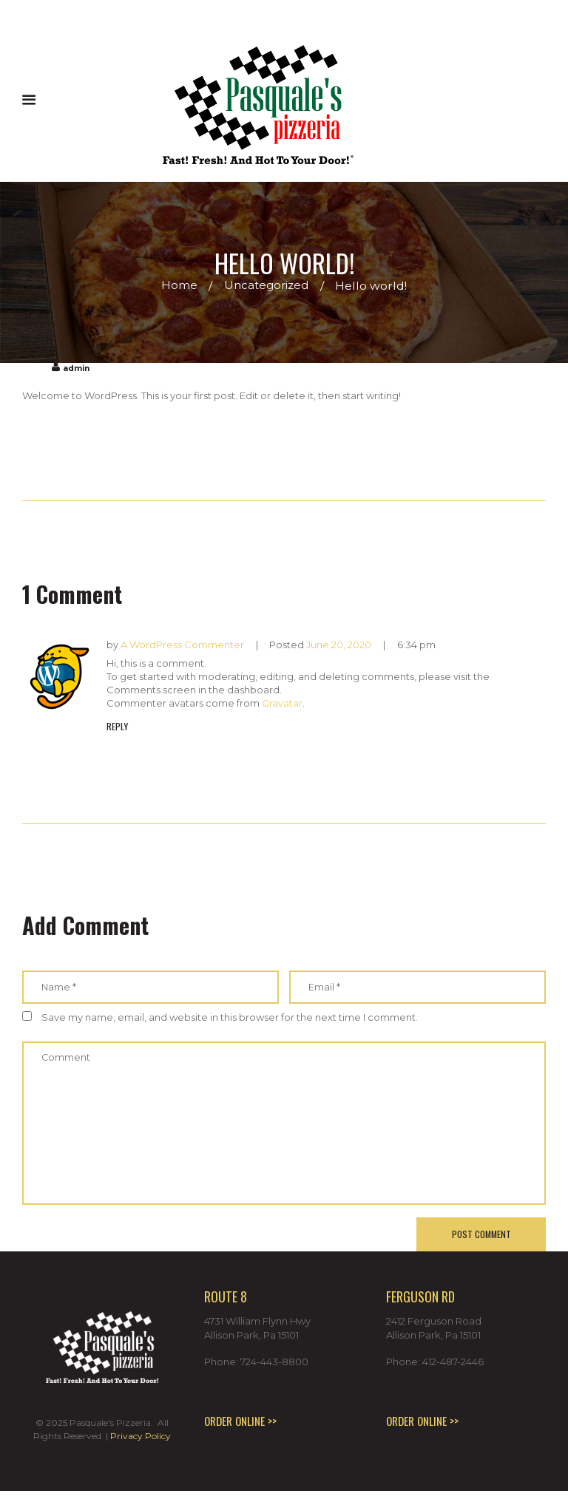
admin (77, 368)
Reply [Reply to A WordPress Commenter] (117, 725)
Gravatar (282, 703)
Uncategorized (266, 286)
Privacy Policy (140, 1443)
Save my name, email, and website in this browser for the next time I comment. (229, 1017)
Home (178, 286)
